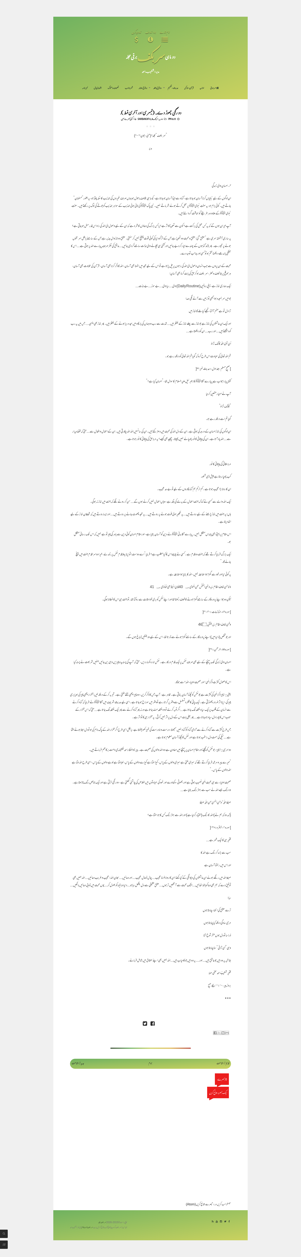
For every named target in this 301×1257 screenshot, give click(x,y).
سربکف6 (155, 119)
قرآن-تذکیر (189, 88)
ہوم (150, 1063)
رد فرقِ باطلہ (157, 88)
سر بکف (151, 57)
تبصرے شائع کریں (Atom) (199, 1204)
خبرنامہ (85, 88)
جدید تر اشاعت (78, 1063)
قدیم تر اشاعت (223, 1063)
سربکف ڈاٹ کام (87, 1227)
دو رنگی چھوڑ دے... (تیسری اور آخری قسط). (150, 112)
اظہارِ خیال (98, 88)
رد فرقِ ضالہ (143, 88)
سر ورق (214, 88)
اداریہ (202, 88)
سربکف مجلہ (102, 1222)
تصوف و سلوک (113, 88)
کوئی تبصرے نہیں (126, 119)
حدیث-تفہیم (173, 88)
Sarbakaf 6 (144, 119)
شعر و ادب (129, 88)
